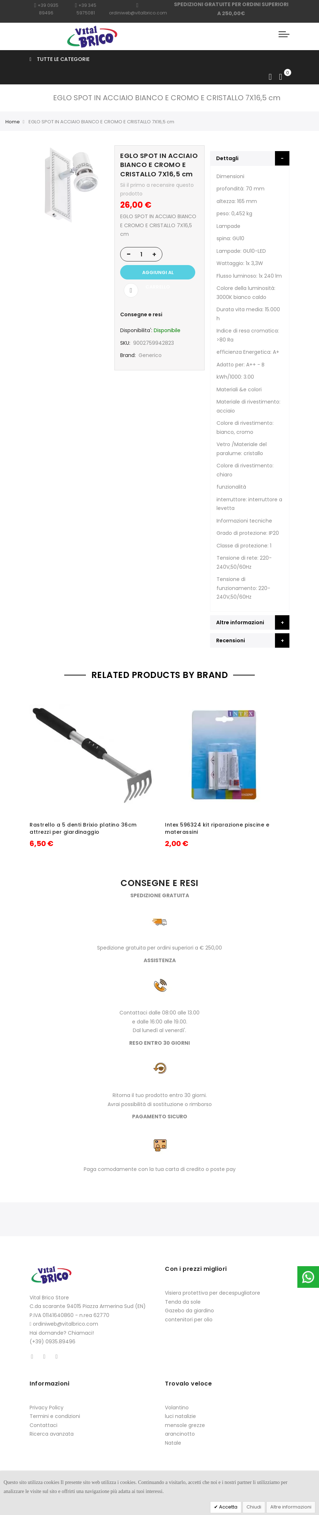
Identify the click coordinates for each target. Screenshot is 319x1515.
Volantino (177, 1407)
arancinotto (180, 1433)
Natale (173, 1442)
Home (12, 121)
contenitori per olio (189, 1319)
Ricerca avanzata (52, 1433)
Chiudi (253, 1506)
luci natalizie (180, 1416)
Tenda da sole (183, 1301)
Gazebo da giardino (189, 1310)
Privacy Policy (47, 1407)
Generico (150, 355)
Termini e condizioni (55, 1416)
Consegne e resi (141, 314)
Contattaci (43, 1425)
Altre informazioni (290, 1506)
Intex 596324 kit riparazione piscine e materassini (217, 828)
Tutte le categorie (59, 59)
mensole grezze (185, 1425)
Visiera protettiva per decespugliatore (212, 1292)
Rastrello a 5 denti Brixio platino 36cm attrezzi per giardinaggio (83, 828)
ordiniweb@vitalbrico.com (65, 1323)
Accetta (227, 1506)
